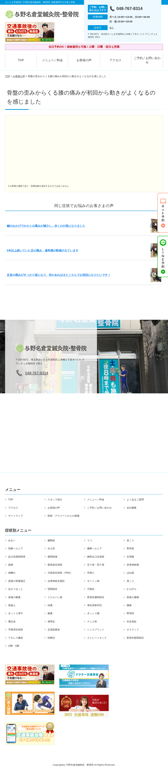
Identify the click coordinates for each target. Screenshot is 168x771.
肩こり (130, 581)
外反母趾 (131, 621)
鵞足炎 (12, 621)
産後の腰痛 (133, 597)
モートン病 (93, 581)
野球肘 (130, 613)
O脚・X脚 (13, 645)
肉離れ (12, 572)
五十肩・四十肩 (95, 564)
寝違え (12, 605)
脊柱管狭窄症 (94, 605)
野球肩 (130, 548)
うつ (89, 540)
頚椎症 (51, 637)
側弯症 (51, 621)
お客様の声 (84, 60)
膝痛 (50, 613)
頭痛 (50, 605)
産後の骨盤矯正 (16, 581)
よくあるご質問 (135, 499)
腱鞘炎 (51, 540)
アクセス (115, 60)
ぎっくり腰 (93, 613)
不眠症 (90, 589)
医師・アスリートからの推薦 (63, 515)
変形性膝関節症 (95, 597)
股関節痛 (52, 556)
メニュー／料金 (52, 60)
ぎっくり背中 (15, 613)
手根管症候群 (15, 629)
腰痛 (129, 605)
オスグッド (133, 629)
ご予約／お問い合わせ (147, 60)
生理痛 (130, 556)
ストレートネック (97, 637)
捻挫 (10, 564)
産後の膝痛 (14, 597)
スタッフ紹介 (55, 499)
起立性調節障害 (16, 556)
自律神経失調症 (56, 581)
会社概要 (131, 507)
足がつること (15, 589)
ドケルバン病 (55, 597)
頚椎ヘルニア (15, 548)
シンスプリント (95, 629)
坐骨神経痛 (133, 564)
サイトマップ (15, 515)
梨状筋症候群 (55, 564)
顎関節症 (52, 589)
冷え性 (51, 548)
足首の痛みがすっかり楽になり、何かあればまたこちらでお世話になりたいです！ (58, 274)
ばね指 (130, 572)
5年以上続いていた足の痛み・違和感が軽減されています (42, 250)
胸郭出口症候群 (95, 556)
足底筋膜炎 (54, 629)
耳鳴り (90, 572)
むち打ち (131, 589)
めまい (12, 540)
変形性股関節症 (135, 637)
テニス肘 (92, 621)
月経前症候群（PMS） (60, 572)
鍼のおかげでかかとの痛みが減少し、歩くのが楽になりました (46, 225)
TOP (21, 60)
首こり (130, 540)
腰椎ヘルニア (94, 548)
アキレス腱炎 (15, 637)
